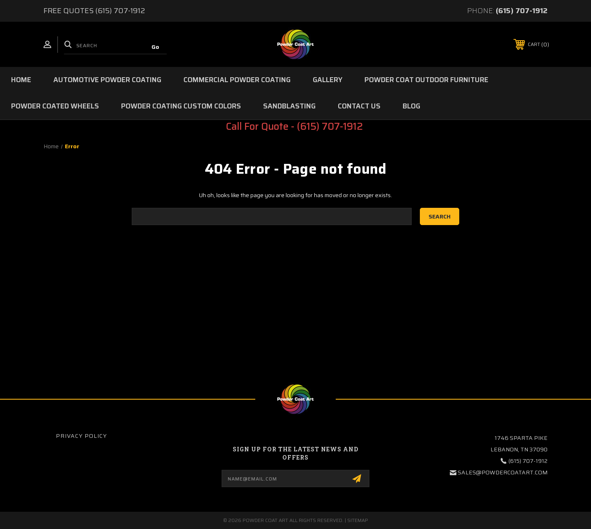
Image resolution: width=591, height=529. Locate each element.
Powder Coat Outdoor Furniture (426, 79)
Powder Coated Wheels (55, 106)
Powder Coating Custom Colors (181, 106)
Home (21, 79)
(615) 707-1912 (521, 10)
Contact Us (359, 106)
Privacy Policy (81, 435)
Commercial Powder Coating (237, 79)
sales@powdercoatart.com (502, 472)
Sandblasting (289, 106)
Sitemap (357, 520)
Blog (411, 106)
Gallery (327, 79)
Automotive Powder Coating (107, 79)
